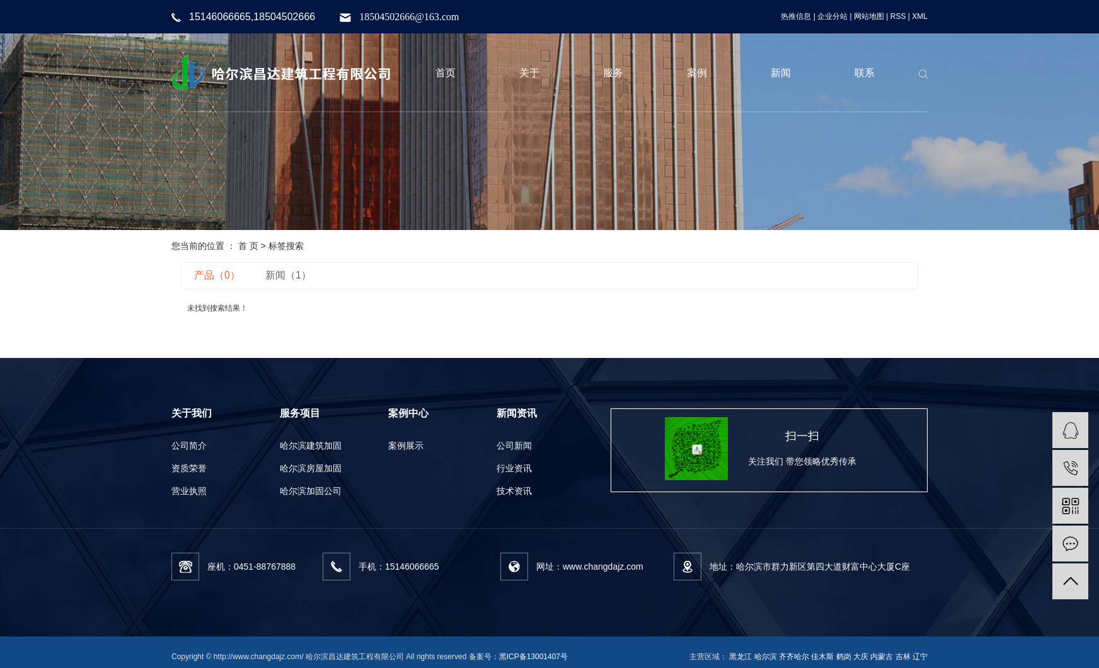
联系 (864, 72)
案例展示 (405, 446)
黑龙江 (740, 656)
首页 (445, 72)
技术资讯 (514, 491)
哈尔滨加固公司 (311, 491)
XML (920, 16)
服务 (613, 72)
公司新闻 (514, 446)
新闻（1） (288, 275)
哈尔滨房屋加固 (311, 468)
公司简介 (189, 446)
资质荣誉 (189, 468)
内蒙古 (881, 656)
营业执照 (189, 491)
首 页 (248, 246)
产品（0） (217, 275)
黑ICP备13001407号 (533, 656)
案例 (697, 72)
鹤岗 (843, 656)
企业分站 (832, 16)
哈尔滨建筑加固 (311, 446)
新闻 (781, 72)
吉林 (903, 656)
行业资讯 (514, 468)
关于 (529, 72)
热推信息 (796, 16)
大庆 (860, 656)
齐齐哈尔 (794, 656)
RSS (898, 16)
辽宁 (920, 656)
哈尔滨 (765, 656)
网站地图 (869, 16)
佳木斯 (822, 656)
